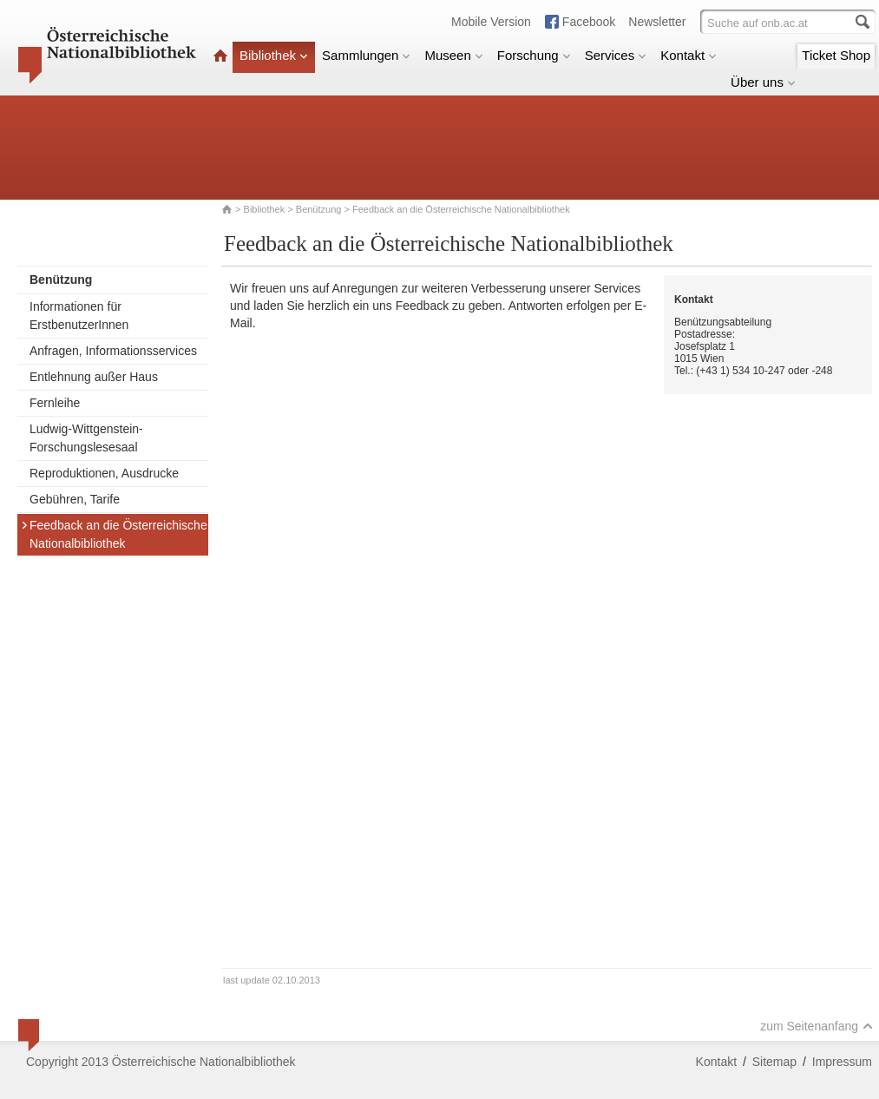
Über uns (763, 82)
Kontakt (688, 55)
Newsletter (656, 22)
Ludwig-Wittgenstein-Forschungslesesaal (86, 438)
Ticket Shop (836, 55)
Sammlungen (366, 55)
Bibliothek (273, 55)
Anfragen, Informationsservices (113, 351)
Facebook (588, 22)
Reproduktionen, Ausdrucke (104, 473)
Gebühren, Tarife (75, 499)
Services (616, 55)
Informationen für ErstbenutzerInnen (79, 315)
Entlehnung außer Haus (94, 377)
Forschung (534, 55)
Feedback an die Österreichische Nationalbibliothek (114, 534)
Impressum (842, 1062)
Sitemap (774, 1062)
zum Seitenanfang (816, 1026)
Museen (453, 55)
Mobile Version (491, 22)
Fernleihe (55, 403)
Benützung (319, 209)
